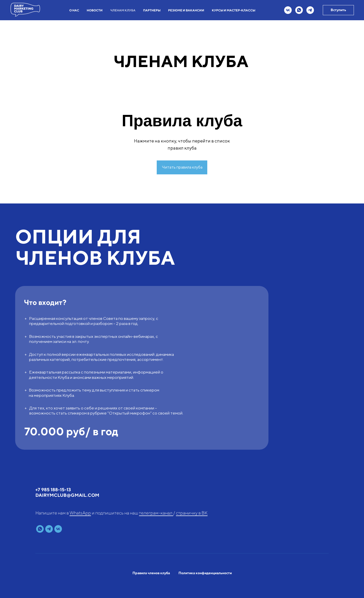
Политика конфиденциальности (205, 573)
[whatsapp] (299, 10)
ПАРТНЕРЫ (152, 10)
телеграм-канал (156, 512)
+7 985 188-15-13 (53, 489)
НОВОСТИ (95, 10)
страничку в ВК (192, 512)
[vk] (288, 10)
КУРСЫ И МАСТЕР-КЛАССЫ (233, 10)
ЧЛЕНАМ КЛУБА (122, 10)
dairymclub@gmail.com (67, 495)
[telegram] (310, 10)
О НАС (74, 10)
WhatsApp (80, 512)
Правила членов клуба (151, 573)
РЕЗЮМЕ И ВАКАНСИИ (186, 10)
